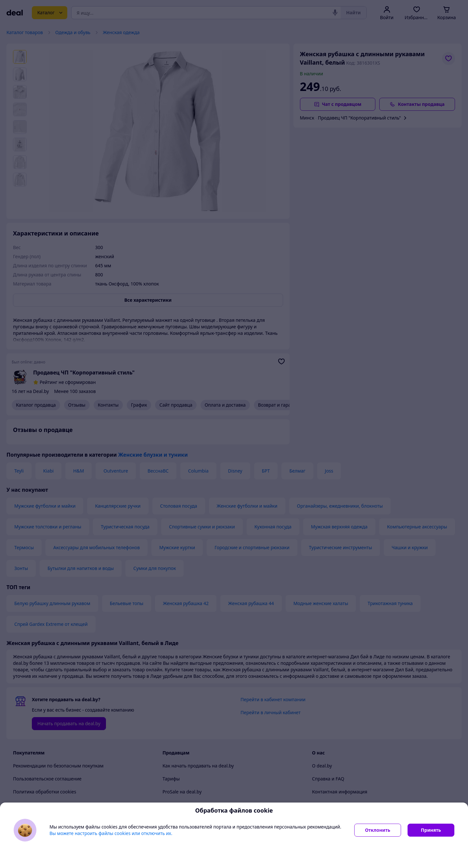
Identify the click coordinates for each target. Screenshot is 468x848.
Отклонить (377, 830)
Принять (431, 830)
